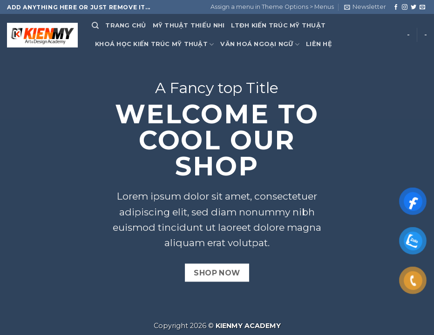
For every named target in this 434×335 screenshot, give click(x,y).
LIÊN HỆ (319, 43)
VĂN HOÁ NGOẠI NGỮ (259, 44)
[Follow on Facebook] (396, 7)
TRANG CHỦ (125, 25)
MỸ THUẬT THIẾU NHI (189, 25)
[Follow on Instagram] (404, 7)
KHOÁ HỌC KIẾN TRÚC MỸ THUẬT (154, 44)
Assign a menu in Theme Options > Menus (272, 6)
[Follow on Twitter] (413, 7)
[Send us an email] (422, 7)
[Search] (95, 25)
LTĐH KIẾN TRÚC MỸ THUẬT (278, 25)
